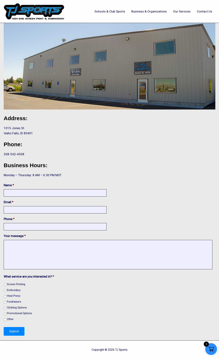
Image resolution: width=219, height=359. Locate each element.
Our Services (182, 11)
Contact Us (204, 11)
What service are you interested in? (29, 276)
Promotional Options (19, 313)
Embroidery (14, 290)
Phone (9, 219)
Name (9, 185)
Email (8, 202)
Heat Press (13, 295)
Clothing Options (17, 307)
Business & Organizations (149, 11)
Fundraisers (14, 301)
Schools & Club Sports (109, 11)
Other (10, 319)
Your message (15, 236)
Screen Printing (16, 284)
